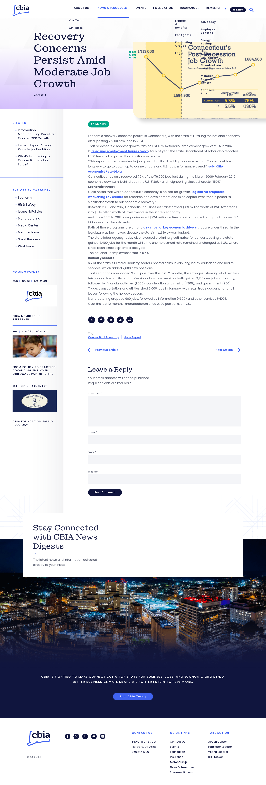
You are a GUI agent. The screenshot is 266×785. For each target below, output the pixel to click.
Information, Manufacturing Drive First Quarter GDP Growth (37, 134)
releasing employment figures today (120, 151)
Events (145, 9)
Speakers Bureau (181, 772)
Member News (29, 232)
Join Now (237, 8)
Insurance (188, 9)
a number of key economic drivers (170, 227)
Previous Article (106, 350)
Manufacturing (29, 218)
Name (92, 433)
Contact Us (177, 742)
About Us (89, 9)
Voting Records (218, 752)
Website (93, 472)
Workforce (26, 246)
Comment (95, 394)
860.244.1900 (140, 752)
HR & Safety (27, 205)
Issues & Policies (30, 212)
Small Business (29, 239)
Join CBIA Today (133, 697)
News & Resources (118, 9)
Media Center (28, 225)
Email (92, 452)
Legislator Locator (220, 747)
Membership (213, 9)
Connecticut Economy (103, 338)
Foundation (165, 9)
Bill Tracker (215, 757)
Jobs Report (132, 338)
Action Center (217, 742)
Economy (25, 198)
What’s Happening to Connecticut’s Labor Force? (34, 160)
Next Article (224, 350)
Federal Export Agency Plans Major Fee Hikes (35, 147)
